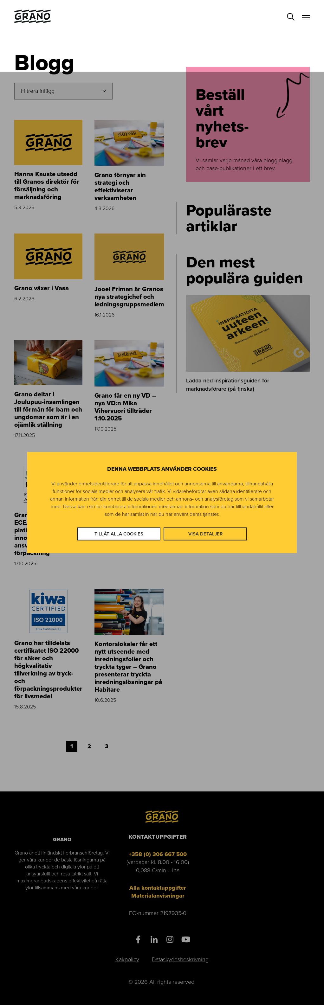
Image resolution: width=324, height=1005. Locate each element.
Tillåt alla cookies (118, 533)
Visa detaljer (205, 533)
